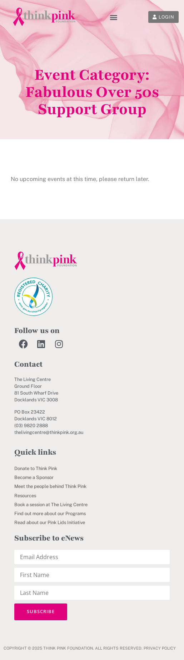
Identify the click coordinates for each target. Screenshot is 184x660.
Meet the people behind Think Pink (50, 486)
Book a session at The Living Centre (51, 504)
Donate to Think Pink (35, 468)
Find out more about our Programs (50, 513)
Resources (25, 495)
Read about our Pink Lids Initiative (49, 522)
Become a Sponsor (34, 477)
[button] (113, 17)
